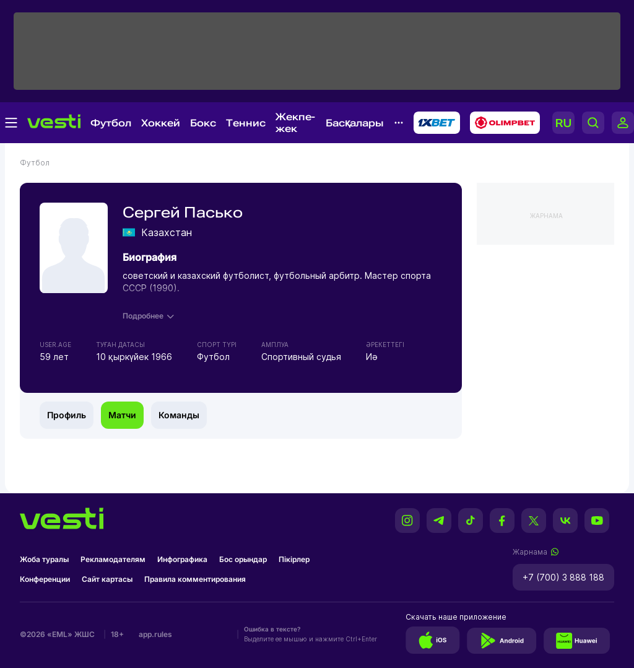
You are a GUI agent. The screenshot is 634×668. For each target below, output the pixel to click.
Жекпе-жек (295, 122)
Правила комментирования (195, 579)
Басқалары (355, 123)
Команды (178, 415)
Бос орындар (243, 559)
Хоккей (160, 123)
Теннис (246, 123)
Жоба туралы (44, 559)
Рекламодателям (112, 559)
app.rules (155, 634)
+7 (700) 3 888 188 (563, 577)
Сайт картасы (107, 579)
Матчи (122, 415)
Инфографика (182, 559)
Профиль (66, 415)
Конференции (45, 579)
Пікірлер (294, 559)
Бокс (203, 123)
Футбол (110, 123)
